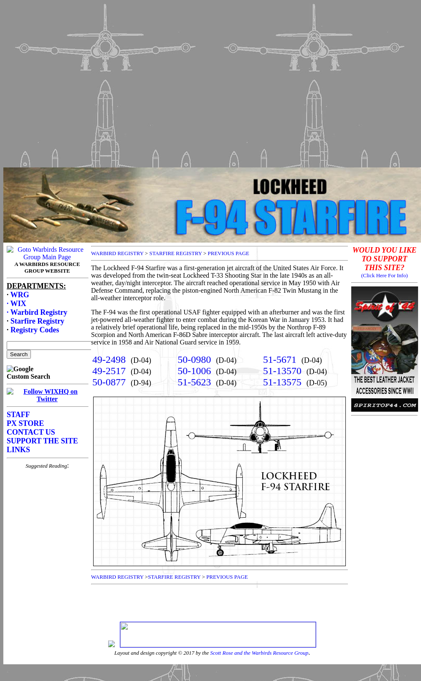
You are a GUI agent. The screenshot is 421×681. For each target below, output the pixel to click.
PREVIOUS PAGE (228, 253)
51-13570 (282, 370)
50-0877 (109, 382)
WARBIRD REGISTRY (117, 253)
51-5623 (194, 382)
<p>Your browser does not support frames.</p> (47, 430)
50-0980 (194, 359)
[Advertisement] (209, 81)
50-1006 (194, 370)
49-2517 (109, 370)
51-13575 (282, 382)
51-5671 (280, 359)
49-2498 (109, 359)
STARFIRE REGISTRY (175, 253)
